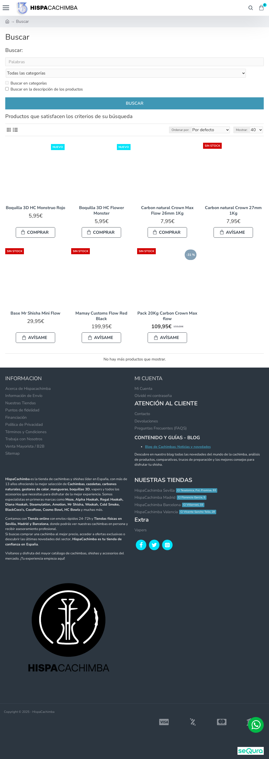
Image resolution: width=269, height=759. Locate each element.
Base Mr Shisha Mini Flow (35, 303)
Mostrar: (241, 120)
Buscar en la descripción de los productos (44, 79)
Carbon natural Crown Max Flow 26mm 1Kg (167, 200)
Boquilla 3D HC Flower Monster (101, 200)
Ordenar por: (169, 120)
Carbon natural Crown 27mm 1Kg (233, 200)
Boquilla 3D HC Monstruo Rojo (35, 197)
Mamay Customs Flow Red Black (101, 305)
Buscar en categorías (26, 73)
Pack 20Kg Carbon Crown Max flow (167, 305)
